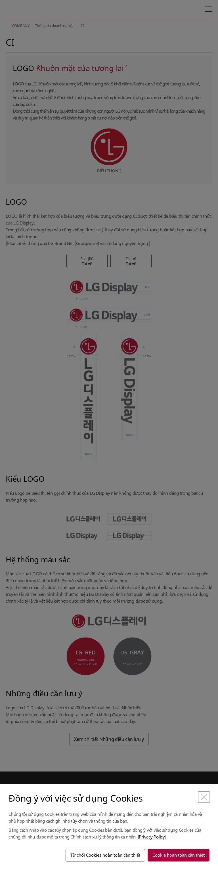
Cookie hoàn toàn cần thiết (178, 855)
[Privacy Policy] (152, 837)
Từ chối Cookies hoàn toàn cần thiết (105, 855)
